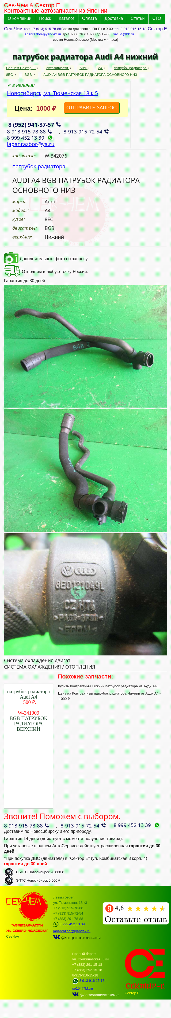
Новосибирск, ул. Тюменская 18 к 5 (52, 93)
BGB (28, 75)
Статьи (138, 18)
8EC (10, 75)
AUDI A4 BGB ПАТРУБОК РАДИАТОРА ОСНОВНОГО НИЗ (90, 75)
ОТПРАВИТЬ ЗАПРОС (91, 107)
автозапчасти (57, 68)
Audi (83, 68)
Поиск (45, 18)
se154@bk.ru (123, 34)
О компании (19, 18)
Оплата (89, 18)
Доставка (114, 18)
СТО (156, 18)
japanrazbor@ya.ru (31, 144)
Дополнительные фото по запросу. (46, 258)
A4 (100, 68)
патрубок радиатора (130, 68)
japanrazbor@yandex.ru (42, 34)
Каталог (66, 18)
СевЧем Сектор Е (21, 68)
